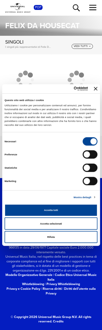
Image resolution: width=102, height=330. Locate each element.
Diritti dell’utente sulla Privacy (71, 291)
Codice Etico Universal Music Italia (72, 277)
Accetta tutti (51, 210)
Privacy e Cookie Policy (23, 288)
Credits (58, 321)
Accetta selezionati (51, 223)
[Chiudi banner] (96, 89)
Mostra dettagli (82, 197)
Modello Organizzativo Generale (28, 274)
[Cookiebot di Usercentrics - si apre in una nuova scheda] (66, 89)
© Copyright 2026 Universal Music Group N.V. (44, 316)
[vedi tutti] (82, 46)
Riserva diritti (52, 288)
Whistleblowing (33, 283)
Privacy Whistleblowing (63, 283)
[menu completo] (93, 7)
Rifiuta (51, 237)
